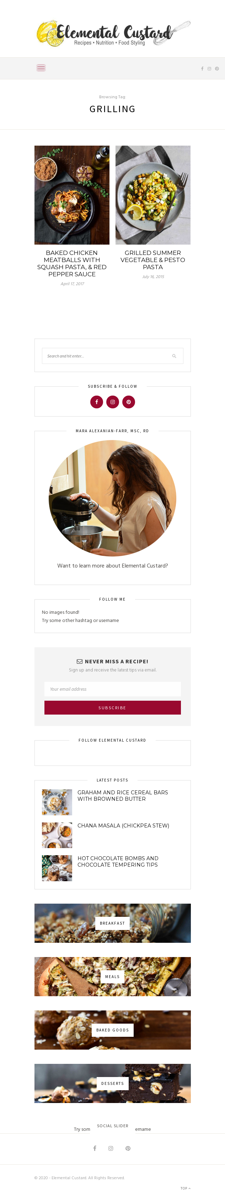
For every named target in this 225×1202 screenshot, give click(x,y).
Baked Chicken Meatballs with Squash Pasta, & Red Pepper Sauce (72, 263)
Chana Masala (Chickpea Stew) (123, 825)
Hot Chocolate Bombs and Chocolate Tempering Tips (118, 861)
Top (186, 1188)
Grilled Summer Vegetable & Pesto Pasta (152, 260)
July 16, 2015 (153, 277)
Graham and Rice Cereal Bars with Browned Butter (122, 795)
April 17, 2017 (72, 284)
